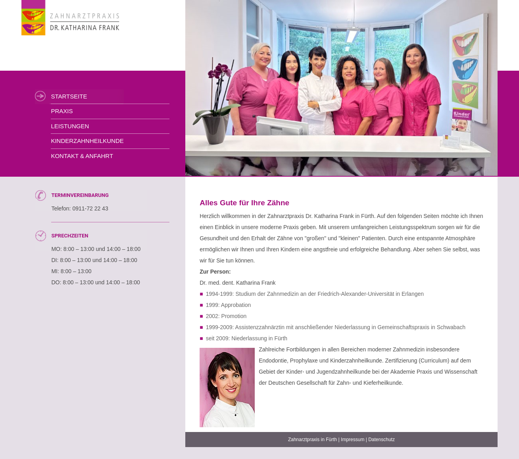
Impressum (352, 439)
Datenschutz (381, 439)
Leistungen (70, 126)
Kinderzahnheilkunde (87, 140)
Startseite (69, 96)
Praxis (62, 111)
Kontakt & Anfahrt (82, 155)
